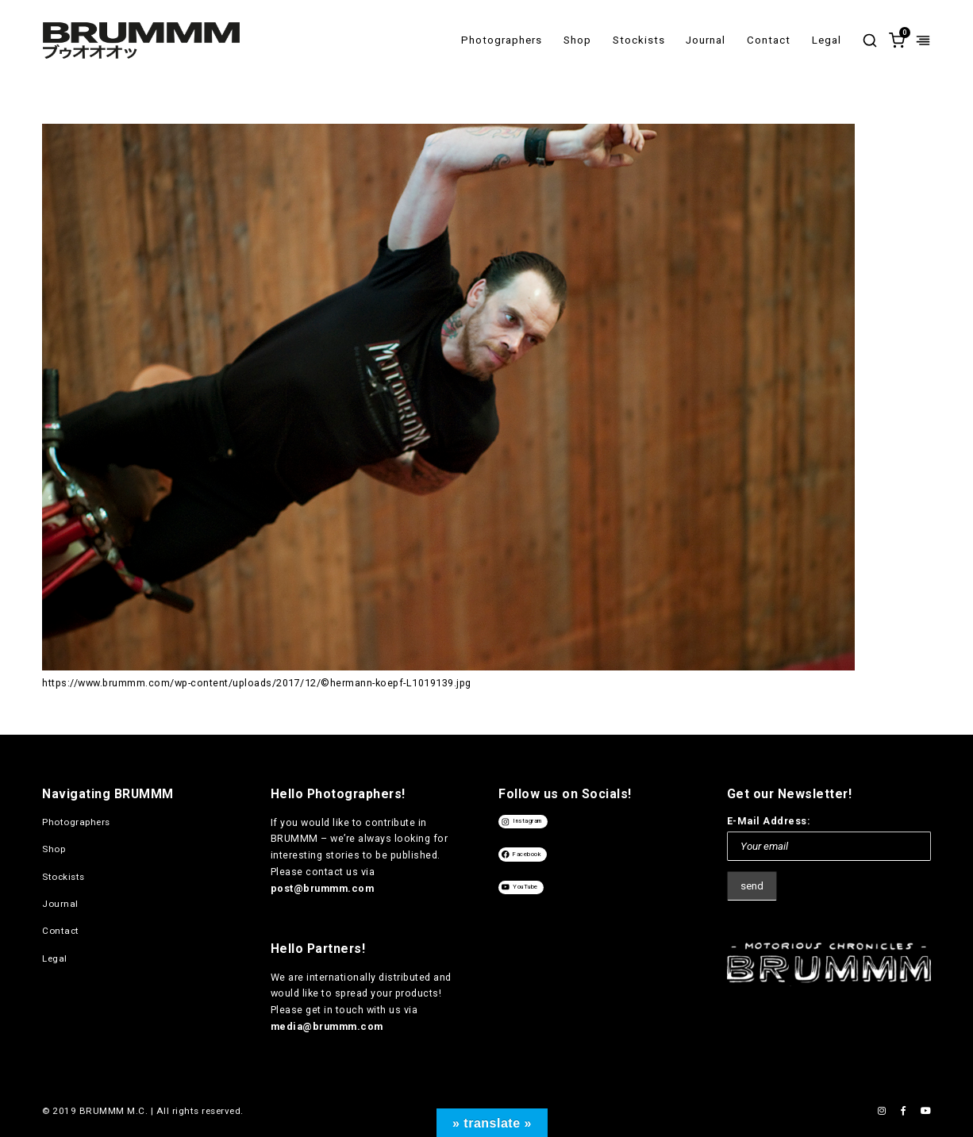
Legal (826, 40)
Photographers (501, 40)
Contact (768, 40)
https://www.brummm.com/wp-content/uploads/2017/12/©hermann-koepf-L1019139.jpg (256, 683)
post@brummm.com (323, 888)
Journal (705, 40)
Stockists (639, 40)
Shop (577, 40)
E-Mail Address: (769, 821)
